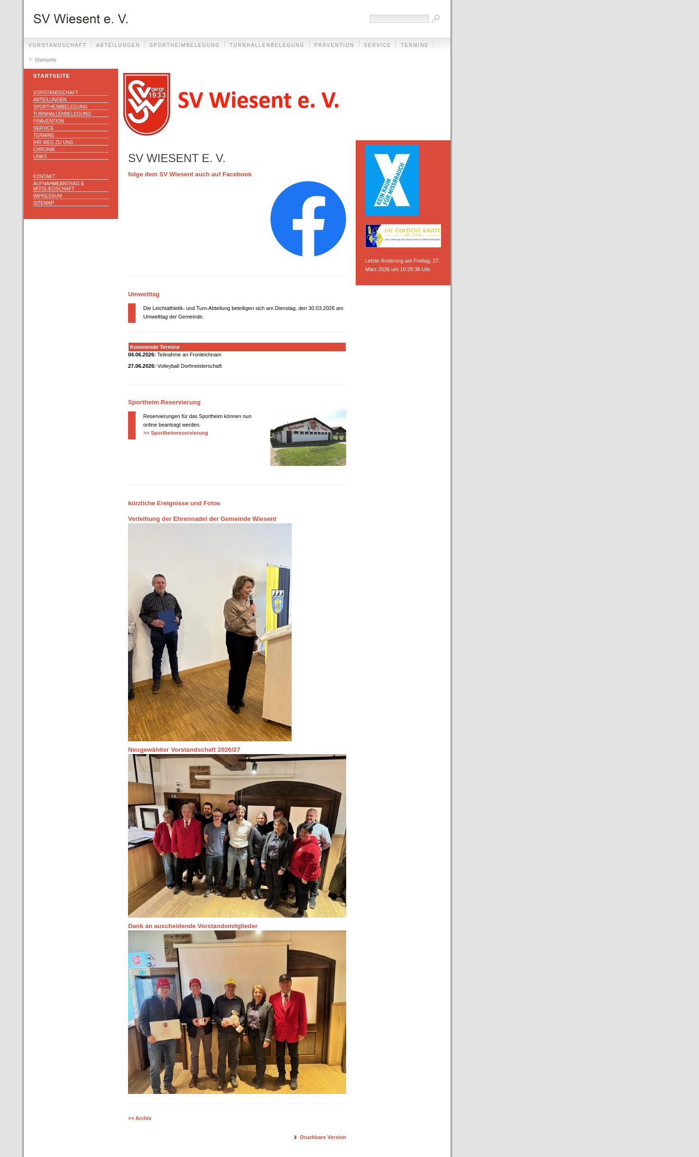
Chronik (44, 149)
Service (378, 45)
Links (40, 156)
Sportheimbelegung (184, 45)
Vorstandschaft (57, 45)
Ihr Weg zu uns (53, 142)
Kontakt (44, 176)
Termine (415, 45)
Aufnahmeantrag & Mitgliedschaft (58, 186)
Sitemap (43, 203)
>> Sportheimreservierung (175, 433)
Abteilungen (118, 45)
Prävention (334, 45)
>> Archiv (140, 1118)
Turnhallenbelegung (267, 45)
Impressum (47, 196)
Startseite (45, 60)
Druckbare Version (323, 1137)
